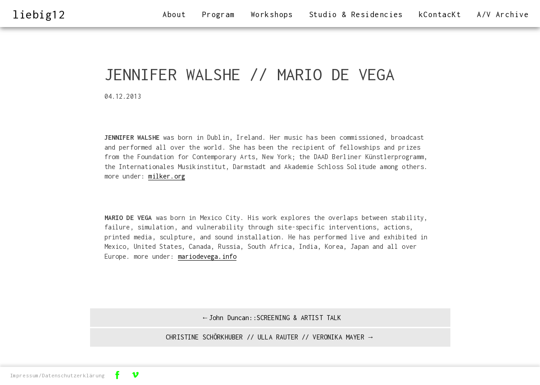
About (174, 14)
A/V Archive (503, 14)
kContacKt (440, 14)
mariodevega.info (207, 256)
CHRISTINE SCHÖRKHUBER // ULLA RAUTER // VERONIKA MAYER (265, 337)
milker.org (166, 176)
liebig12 (39, 14)
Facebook (117, 375)
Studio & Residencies (356, 14)
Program (218, 14)
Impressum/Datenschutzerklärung (57, 375)
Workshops (272, 14)
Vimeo (135, 375)
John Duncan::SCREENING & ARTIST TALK (275, 317)
